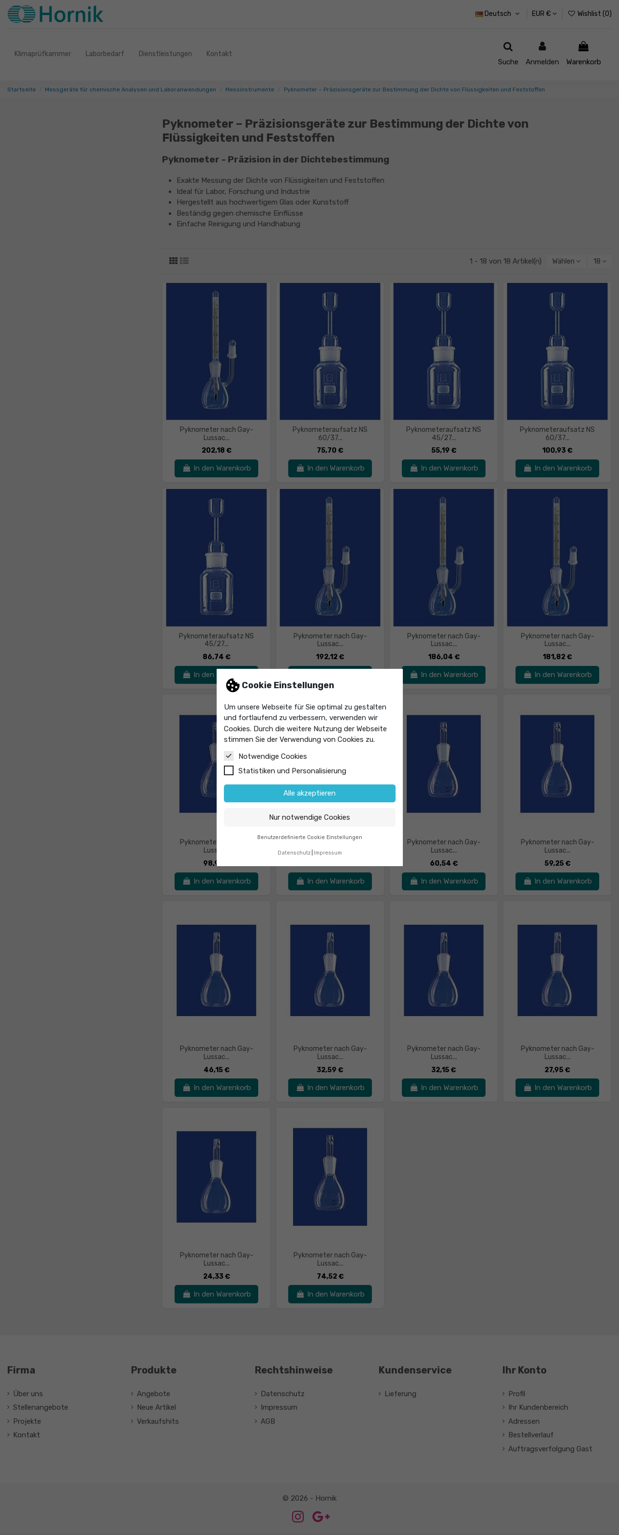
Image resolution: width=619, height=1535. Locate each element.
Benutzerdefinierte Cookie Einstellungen (309, 837)
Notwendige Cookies (265, 756)
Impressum (328, 853)
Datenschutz (294, 853)
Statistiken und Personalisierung (285, 770)
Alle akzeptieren (309, 793)
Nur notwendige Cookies (309, 817)
